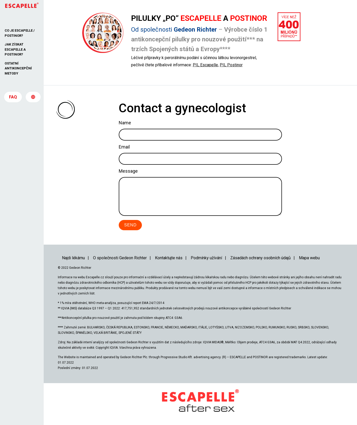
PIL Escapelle (205, 64)
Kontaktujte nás (168, 257)
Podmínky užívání (206, 257)
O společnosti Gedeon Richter (120, 257)
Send (130, 225)
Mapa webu (309, 257)
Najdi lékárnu (73, 257)
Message (128, 171)
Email (124, 147)
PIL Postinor (231, 64)
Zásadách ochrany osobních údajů (260, 257)
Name (125, 123)
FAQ (13, 98)
